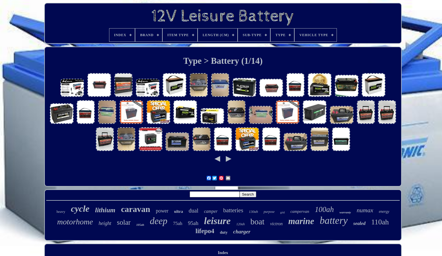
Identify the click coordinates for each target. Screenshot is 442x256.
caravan (135, 209)
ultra (178, 211)
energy (384, 211)
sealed (359, 223)
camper (211, 211)
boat (257, 221)
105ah (140, 224)
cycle (80, 209)
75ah (177, 223)
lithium (105, 210)
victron (276, 223)
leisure (217, 221)
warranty (345, 212)
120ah (240, 224)
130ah (253, 211)
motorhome (75, 221)
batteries (233, 210)
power (162, 211)
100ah (324, 209)
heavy (61, 211)
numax (365, 210)
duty (223, 232)
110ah (380, 222)
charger (241, 232)
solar (124, 222)
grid (282, 212)
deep (158, 221)
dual (193, 210)
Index (223, 252)
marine (301, 221)
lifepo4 (205, 231)
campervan (299, 211)
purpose (269, 212)
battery (334, 220)
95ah (193, 223)
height (105, 223)
